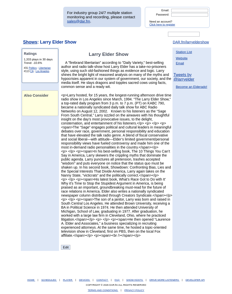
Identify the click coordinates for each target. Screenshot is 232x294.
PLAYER (68, 279)
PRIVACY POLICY (134, 290)
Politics (33, 68)
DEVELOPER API (195, 279)
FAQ (117, 279)
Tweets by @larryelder (183, 77)
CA (31, 71)
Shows (30, 42)
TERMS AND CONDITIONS (103, 290)
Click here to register (162, 24)
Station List (184, 52)
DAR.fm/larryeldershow (191, 42)
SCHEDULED (49, 279)
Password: (162, 14)
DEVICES (84, 279)
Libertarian (45, 68)
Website (182, 58)
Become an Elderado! (191, 87)
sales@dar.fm (78, 21)
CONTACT (102, 279)
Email (180, 63)
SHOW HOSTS (134, 279)
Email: (165, 10)
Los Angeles (42, 71)
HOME (31, 279)
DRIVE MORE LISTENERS (164, 279)
